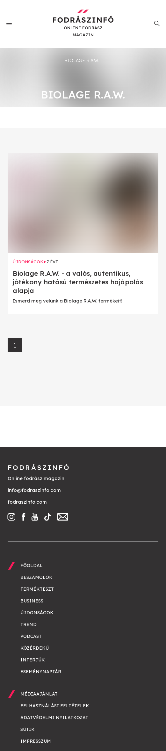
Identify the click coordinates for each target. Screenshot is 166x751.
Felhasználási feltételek (54, 706)
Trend (28, 624)
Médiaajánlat (39, 694)
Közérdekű (34, 648)
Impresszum (35, 741)
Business (31, 601)
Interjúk (32, 660)
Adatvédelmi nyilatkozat (54, 717)
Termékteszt (37, 589)
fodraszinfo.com (27, 502)
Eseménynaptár (40, 671)
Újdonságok (37, 613)
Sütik (27, 729)
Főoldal (31, 565)
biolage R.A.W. (81, 60)
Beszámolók (36, 577)
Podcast (31, 636)
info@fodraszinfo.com (34, 490)
